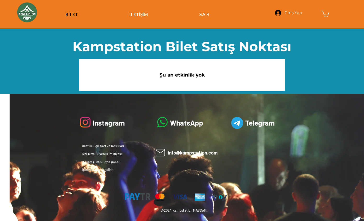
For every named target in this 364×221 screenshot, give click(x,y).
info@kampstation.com (193, 152)
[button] (325, 13)
